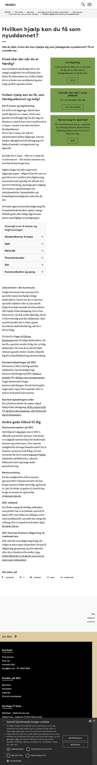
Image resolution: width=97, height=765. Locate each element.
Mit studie (19, 12)
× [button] (94, 721)
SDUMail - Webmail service (15, 711)
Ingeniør (6, 691)
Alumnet (21, 431)
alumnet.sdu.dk (13, 495)
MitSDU (8, 12)
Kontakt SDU (8, 663)
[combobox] (90, 721)
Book (73, 141)
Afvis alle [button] (75, 745)
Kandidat (7, 687)
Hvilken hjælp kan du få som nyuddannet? (60, 14)
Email (51, 576)
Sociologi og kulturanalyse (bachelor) (53, 12)
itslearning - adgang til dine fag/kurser (22, 715)
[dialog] (48, 741)
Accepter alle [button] (75, 738)
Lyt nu (72, 80)
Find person (8, 655)
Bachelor (30, 12)
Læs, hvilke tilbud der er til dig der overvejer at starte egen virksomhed (23, 555)
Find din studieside (11, 695)
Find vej (6, 659)
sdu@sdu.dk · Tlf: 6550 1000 (16, 667)
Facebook (8, 576)
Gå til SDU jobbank (73, 107)
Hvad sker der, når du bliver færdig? (24, 14)
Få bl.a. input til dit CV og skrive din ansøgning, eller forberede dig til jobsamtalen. (24, 411)
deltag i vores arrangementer (30, 377)
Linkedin (35, 576)
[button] (33, 761)
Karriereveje (77, 12)
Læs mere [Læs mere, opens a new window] (14, 745)
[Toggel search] (83, 4)
